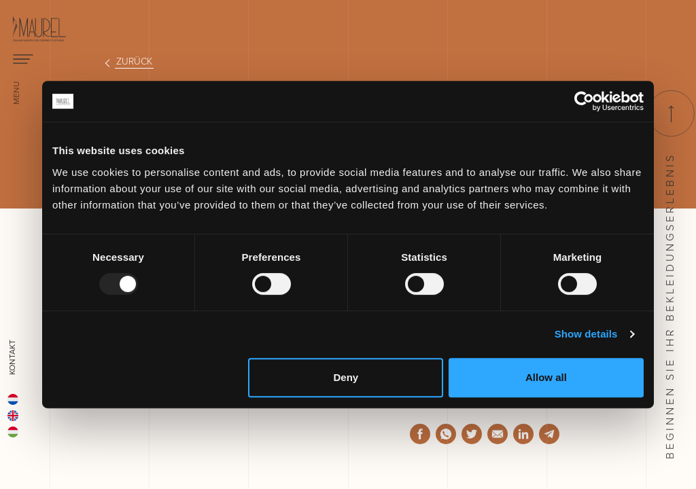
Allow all (546, 377)
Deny (346, 377)
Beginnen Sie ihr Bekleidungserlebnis (670, 274)
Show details (586, 334)
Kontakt (12, 357)
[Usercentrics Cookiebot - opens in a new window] (584, 101)
